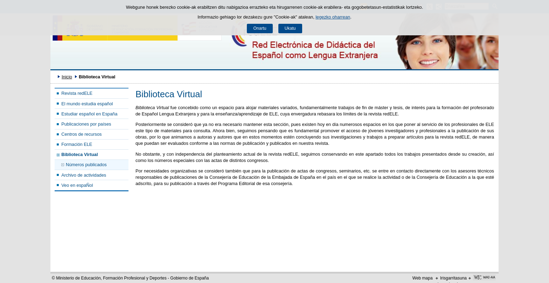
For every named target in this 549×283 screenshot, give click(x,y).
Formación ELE (76, 144)
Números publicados (86, 164)
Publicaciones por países (86, 124)
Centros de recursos (81, 134)
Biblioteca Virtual (79, 154)
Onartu (259, 28)
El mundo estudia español (87, 103)
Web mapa (422, 278)
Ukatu (290, 28)
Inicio (67, 76)
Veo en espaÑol (77, 185)
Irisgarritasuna (453, 278)
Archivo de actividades (83, 175)
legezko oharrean (332, 17)
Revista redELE (76, 93)
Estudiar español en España (89, 113)
